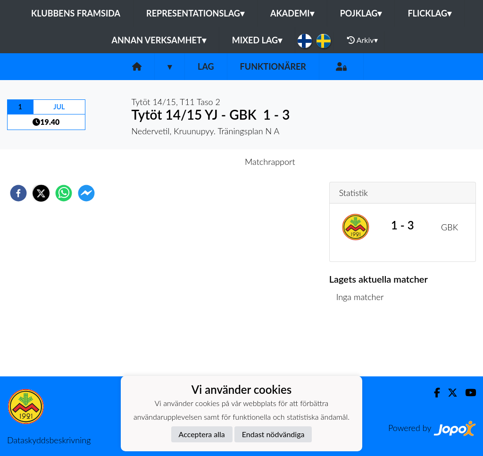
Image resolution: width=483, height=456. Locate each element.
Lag (206, 66)
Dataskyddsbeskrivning (49, 440)
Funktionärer (273, 66)
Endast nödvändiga (273, 434)
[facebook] (18, 193)
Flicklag (429, 13)
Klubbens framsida (75, 13)
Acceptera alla (202, 434)
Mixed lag (257, 40)
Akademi (292, 13)
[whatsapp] (63, 193)
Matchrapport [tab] (270, 161)
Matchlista (359, 344)
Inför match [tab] (209, 161)
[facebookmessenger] (86, 193)
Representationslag (195, 13)
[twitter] (41, 193)
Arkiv (362, 40)
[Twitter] (449, 393)
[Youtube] (467, 393)
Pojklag (361, 13)
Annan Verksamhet (158, 40)
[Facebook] (433, 393)
